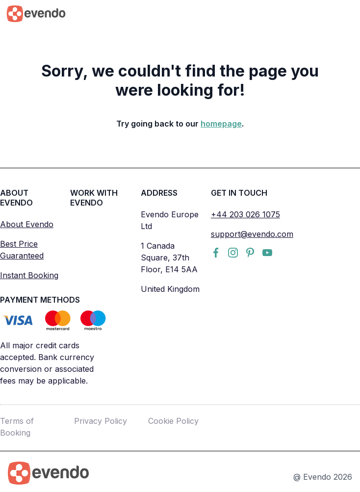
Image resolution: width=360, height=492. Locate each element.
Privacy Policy (100, 421)
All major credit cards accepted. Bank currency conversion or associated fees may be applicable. (47, 363)
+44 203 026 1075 (245, 214)
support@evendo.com (252, 234)
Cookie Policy (173, 421)
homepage (221, 124)
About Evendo (26, 224)
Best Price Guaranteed (22, 249)
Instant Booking (29, 275)
